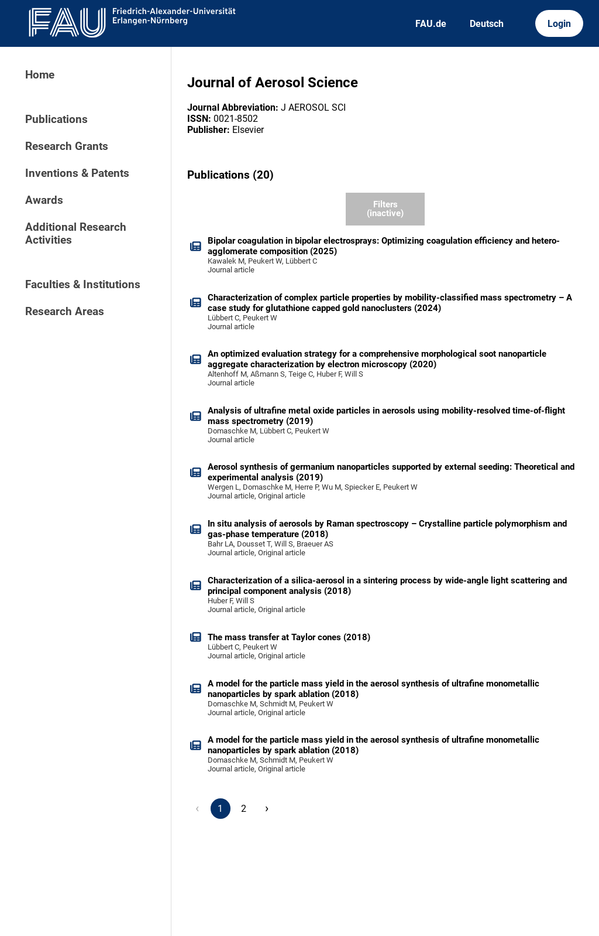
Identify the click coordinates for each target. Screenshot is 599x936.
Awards (44, 200)
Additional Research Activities (75, 234)
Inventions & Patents (77, 173)
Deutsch (487, 23)
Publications (56, 119)
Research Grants (66, 146)
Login (559, 23)
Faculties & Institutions (82, 284)
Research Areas (64, 311)
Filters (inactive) (385, 208)
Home (39, 75)
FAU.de (430, 23)
